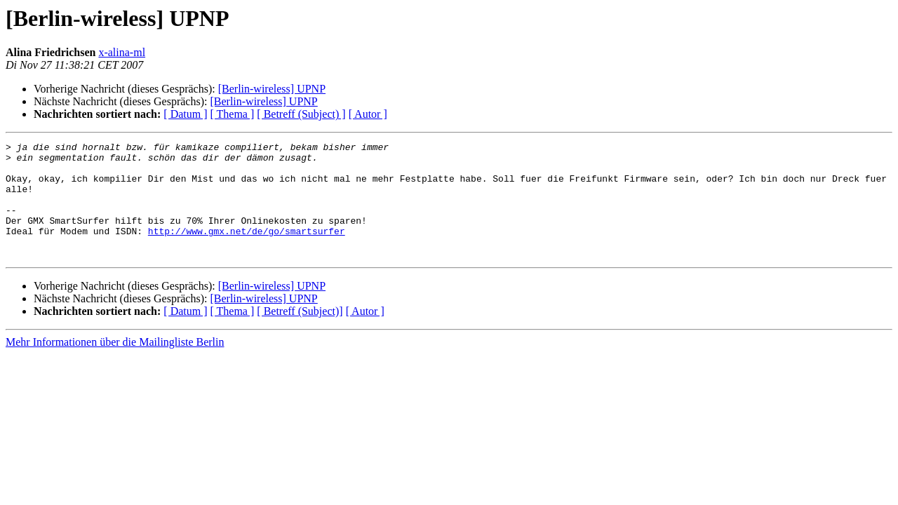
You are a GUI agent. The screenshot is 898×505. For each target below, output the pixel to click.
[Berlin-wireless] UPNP (272, 89)
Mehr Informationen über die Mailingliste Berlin (115, 365)
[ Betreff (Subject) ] (301, 114)
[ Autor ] (368, 114)
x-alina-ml (121, 52)
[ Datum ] (185, 114)
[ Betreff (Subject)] (299, 334)
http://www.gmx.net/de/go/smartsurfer (246, 249)
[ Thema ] (232, 114)
